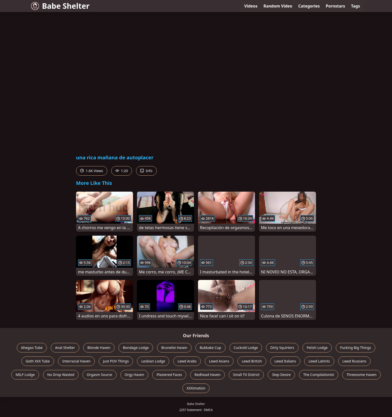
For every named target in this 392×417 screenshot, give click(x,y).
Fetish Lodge (317, 347)
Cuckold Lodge (246, 347)
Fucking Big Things (355, 347)
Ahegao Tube (31, 347)
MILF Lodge (25, 374)
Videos (251, 6)
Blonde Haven (99, 347)
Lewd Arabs (187, 361)
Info (146, 170)
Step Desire (281, 374)
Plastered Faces (169, 374)
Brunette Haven (174, 347)
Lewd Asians (219, 361)
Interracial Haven (76, 361)
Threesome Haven (361, 374)
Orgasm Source (99, 374)
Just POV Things (116, 361)
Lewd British (252, 361)
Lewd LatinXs (319, 361)
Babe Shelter (60, 6)
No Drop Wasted (60, 374)
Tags (355, 6)
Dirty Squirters (282, 347)
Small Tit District (246, 374)
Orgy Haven (134, 374)
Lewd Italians (285, 361)
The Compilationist (318, 374)
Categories (309, 6)
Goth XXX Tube (38, 361)
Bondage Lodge (136, 347)
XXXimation (196, 388)
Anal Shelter (65, 347)
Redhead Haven (207, 374)
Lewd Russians (354, 361)
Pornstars (335, 6)
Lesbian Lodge (153, 361)
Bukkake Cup (210, 347)
